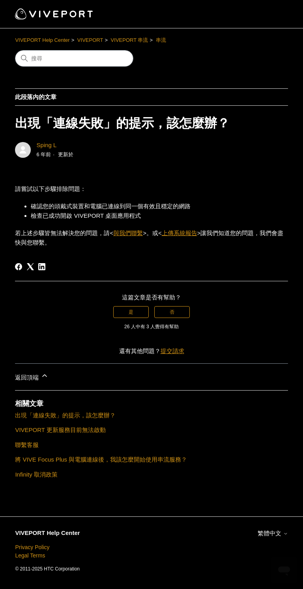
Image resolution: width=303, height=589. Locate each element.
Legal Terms (30, 555)
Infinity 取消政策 (36, 474)
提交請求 (172, 351)
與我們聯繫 (128, 233)
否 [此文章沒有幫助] (172, 312)
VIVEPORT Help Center (42, 40)
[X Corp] (30, 266)
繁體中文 (273, 533)
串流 (161, 40)
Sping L (47, 145)
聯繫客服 (27, 444)
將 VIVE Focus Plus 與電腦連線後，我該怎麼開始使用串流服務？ (101, 459)
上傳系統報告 (179, 233)
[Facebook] (18, 266)
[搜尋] (74, 58)
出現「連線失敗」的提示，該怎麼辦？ (65, 415)
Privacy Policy (32, 547)
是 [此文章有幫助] (131, 312)
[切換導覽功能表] (274, 14)
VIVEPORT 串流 (129, 40)
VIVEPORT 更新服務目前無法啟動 (60, 429)
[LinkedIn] (41, 266)
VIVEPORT (90, 40)
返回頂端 (31, 376)
